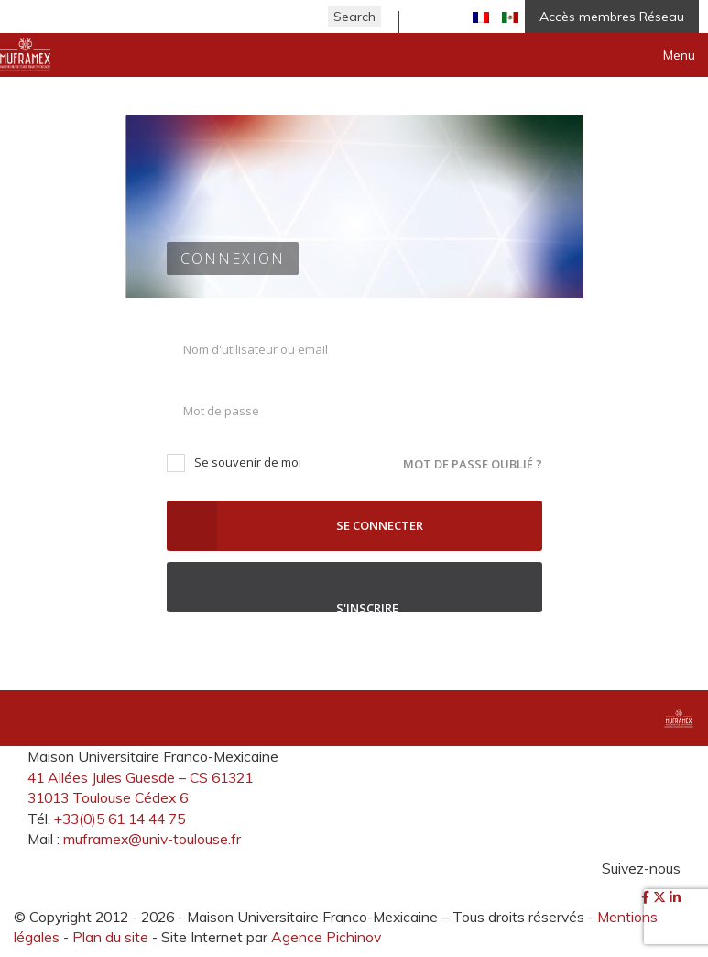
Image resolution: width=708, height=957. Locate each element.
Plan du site (110, 937)
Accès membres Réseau (611, 16)
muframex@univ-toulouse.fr (152, 839)
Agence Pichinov (326, 937)
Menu (679, 55)
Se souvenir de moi (234, 462)
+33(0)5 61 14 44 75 (119, 818)
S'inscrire (354, 587)
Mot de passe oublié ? (472, 464)
